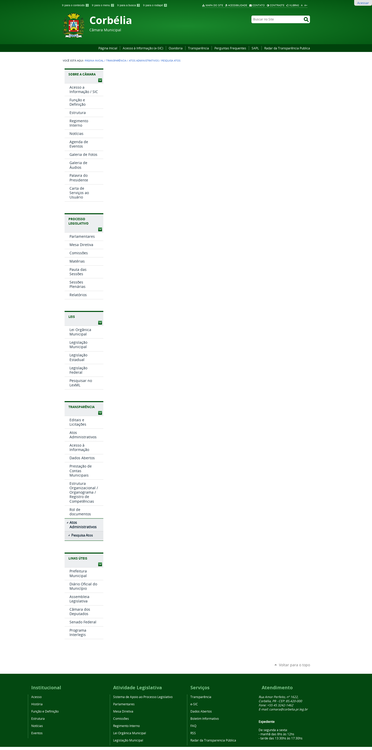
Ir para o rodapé (155, 5)
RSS (193, 733)
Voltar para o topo (294, 664)
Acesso (36, 697)
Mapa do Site (214, 5)
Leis (71, 317)
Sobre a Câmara (82, 74)
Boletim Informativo (204, 718)
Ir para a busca (129, 5)
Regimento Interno (126, 726)
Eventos (37, 733)
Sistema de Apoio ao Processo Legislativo (143, 697)
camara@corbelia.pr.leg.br (288, 709)
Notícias (37, 726)
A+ (305, 5)
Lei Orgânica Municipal (129, 733)
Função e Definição (45, 711)
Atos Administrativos (144, 60)
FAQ (193, 726)
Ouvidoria (176, 48)
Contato (258, 5)
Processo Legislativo (78, 221)
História (37, 704)
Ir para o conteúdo (76, 5)
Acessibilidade (237, 5)
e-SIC (194, 704)
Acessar (363, 3)
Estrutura (38, 718)
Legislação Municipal (128, 740)
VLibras (294, 5)
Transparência (198, 48)
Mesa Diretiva (123, 711)
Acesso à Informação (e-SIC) (143, 48)
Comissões (121, 718)
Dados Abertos (201, 711)
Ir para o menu (103, 5)
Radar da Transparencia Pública (213, 740)
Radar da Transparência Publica (287, 48)
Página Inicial (107, 48)
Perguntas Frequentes (230, 48)
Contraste (277, 5)
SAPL (255, 48)
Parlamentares (124, 704)
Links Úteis (77, 558)
